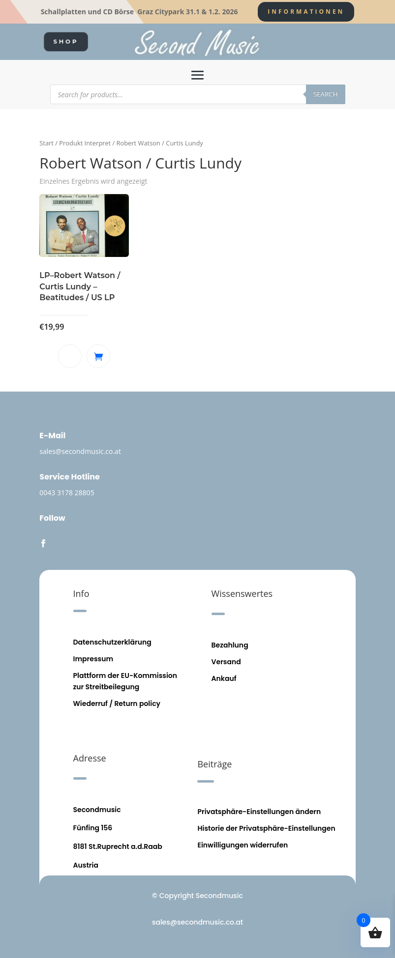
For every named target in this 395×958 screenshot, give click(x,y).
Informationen (306, 11)
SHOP (66, 41)
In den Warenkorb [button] (98, 356)
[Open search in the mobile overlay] (197, 94)
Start (46, 143)
